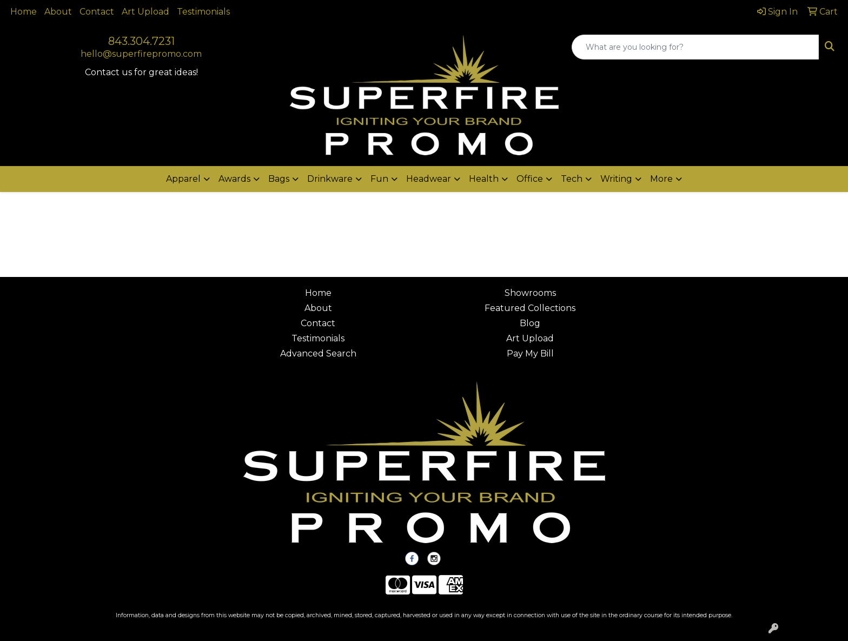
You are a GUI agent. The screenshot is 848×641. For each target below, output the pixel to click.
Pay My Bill (530, 353)
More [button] (661, 179)
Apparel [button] (183, 179)
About (58, 11)
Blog (530, 323)
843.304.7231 (141, 41)
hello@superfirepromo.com (141, 54)
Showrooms (530, 293)
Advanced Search (318, 353)
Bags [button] (278, 179)
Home (23, 11)
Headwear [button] (428, 179)
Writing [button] (616, 179)
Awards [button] (234, 179)
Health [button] (484, 179)
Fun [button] (379, 179)
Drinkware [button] (330, 179)
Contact (97, 11)
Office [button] (529, 179)
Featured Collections (530, 308)
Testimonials (203, 11)
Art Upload (145, 11)
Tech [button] (571, 179)
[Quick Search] (695, 47)
